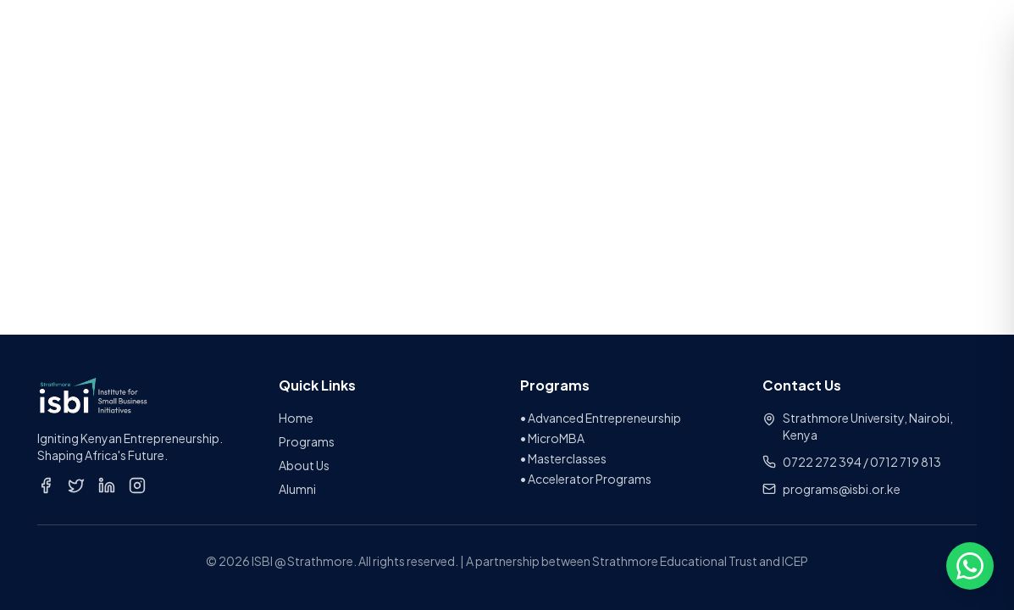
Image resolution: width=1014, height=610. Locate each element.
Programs (307, 441)
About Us (304, 465)
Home (296, 417)
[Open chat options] (970, 566)
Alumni (297, 488)
